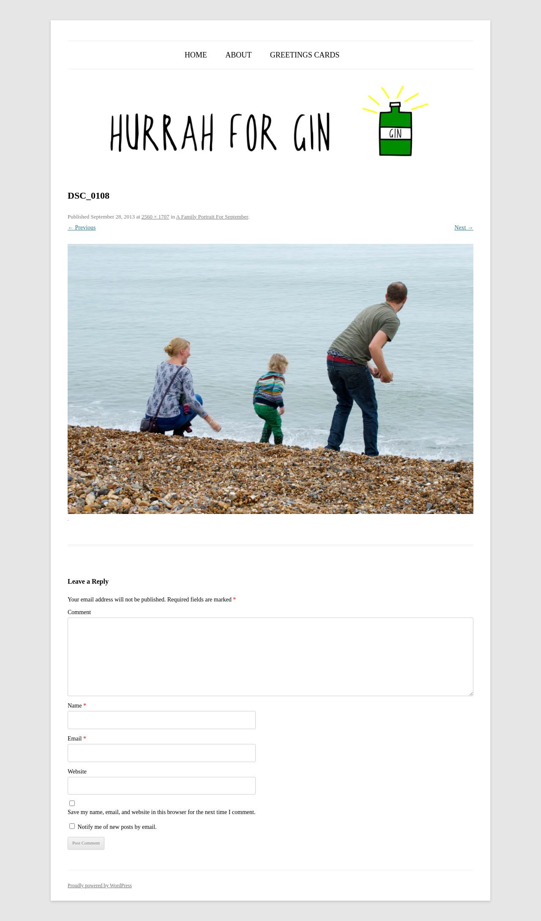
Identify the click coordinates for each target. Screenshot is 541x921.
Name (77, 705)
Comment (79, 612)
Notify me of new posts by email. (117, 827)
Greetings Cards (305, 55)
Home (196, 55)
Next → (463, 227)
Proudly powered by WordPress (100, 885)
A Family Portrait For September (212, 216)
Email (77, 738)
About (238, 55)
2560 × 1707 (155, 216)
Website (77, 771)
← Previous (82, 227)
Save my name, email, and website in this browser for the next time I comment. (161, 812)
